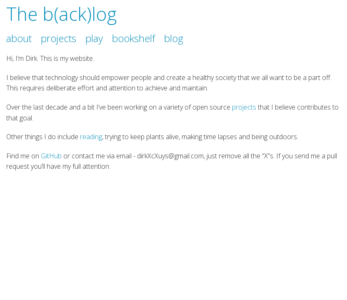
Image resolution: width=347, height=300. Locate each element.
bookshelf (133, 38)
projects (58, 38)
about (19, 38)
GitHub (51, 155)
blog (173, 38)
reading (91, 136)
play (94, 38)
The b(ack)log (61, 13)
